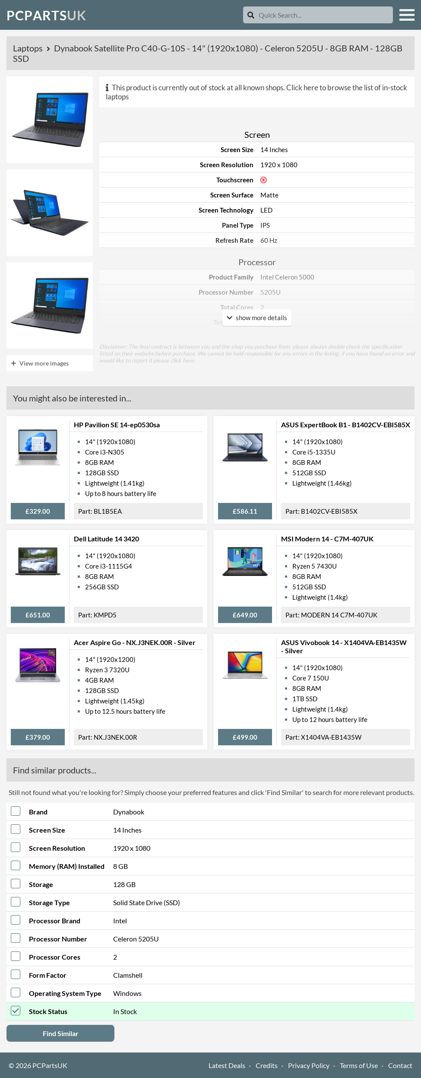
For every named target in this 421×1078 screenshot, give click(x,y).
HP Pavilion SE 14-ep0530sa (117, 424)
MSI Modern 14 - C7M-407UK (327, 538)
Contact (400, 1065)
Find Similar (61, 1033)
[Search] (251, 14)
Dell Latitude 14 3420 (106, 538)
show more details (257, 317)
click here (182, 360)
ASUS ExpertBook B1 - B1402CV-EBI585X (345, 424)
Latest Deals (227, 1065)
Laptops (28, 48)
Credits (267, 1065)
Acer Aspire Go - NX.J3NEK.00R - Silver (135, 642)
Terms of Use (359, 1065)
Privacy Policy (308, 1065)
